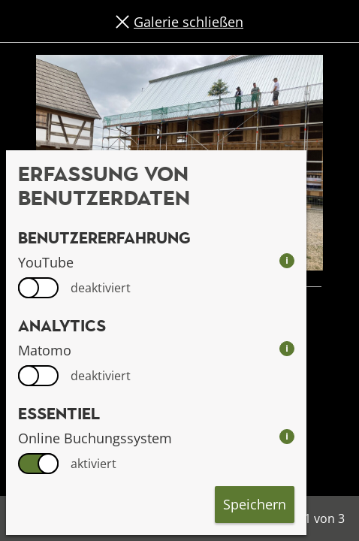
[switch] (38, 287)
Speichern (254, 504)
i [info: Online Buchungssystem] (286, 436)
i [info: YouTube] (286, 260)
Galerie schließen (188, 22)
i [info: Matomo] (286, 348)
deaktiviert (101, 288)
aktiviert (93, 463)
